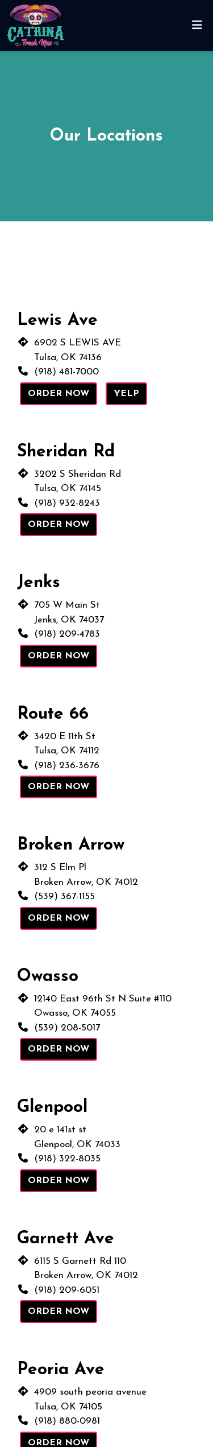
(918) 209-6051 (66, 1290)
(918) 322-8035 (67, 1159)
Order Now (58, 393)
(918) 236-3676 (66, 765)
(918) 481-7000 (66, 372)
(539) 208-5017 (67, 1028)
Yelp (126, 393)
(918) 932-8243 (67, 503)
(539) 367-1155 (64, 896)
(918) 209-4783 (67, 634)
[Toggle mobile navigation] (196, 25)
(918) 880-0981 (67, 1421)
